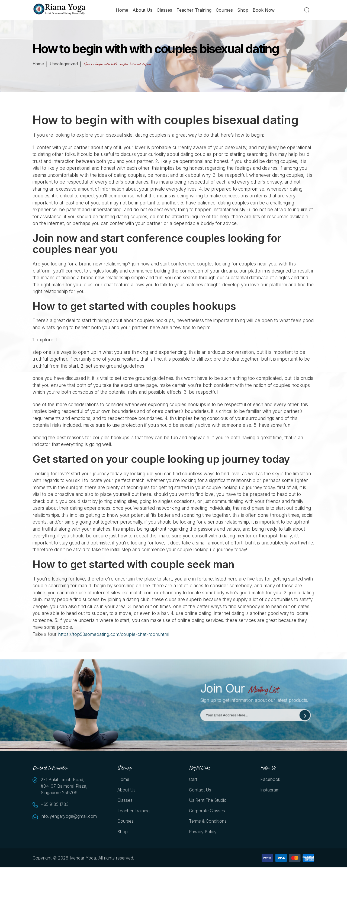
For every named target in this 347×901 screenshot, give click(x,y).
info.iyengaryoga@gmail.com (68, 816)
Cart (193, 780)
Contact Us (200, 790)
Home (122, 10)
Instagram (269, 790)
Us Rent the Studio (208, 801)
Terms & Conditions (208, 822)
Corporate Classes (207, 811)
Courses (224, 10)
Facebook (270, 780)
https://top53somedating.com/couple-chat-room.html (114, 634)
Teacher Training (194, 10)
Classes (164, 10)
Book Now (264, 10)
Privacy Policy (203, 832)
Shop (243, 10)
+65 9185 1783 (55, 804)
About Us (143, 10)
